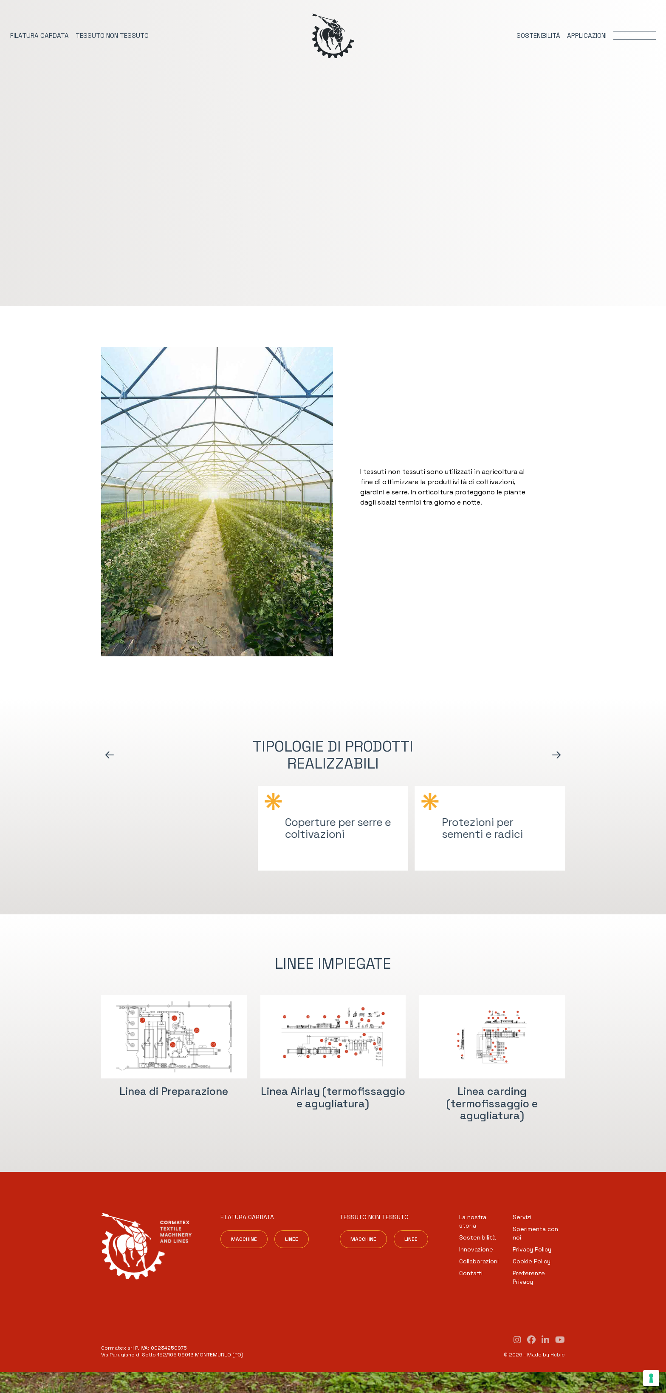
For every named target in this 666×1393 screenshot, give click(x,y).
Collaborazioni (479, 1261)
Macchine (244, 1239)
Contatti (471, 1273)
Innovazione (476, 1249)
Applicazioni (587, 35)
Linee (291, 1239)
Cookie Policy (531, 1261)
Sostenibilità (477, 1237)
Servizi (522, 1217)
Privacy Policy (532, 1249)
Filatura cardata (39, 35)
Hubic (557, 1354)
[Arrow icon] (109, 754)
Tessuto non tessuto (112, 35)
